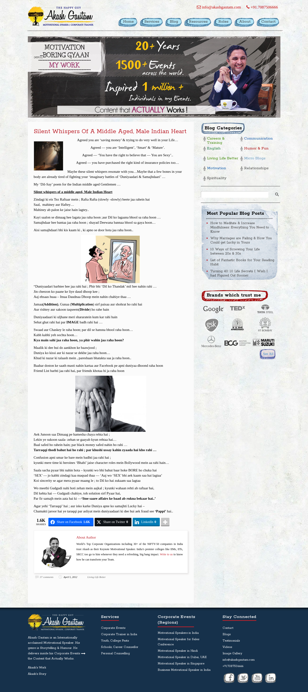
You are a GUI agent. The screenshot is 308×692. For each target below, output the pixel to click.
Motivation (216, 168)
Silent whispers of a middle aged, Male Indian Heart (110, 131)
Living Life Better (96, 577)
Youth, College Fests (115, 641)
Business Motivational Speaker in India (184, 670)
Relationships (256, 168)
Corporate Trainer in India (119, 634)
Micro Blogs (255, 158)
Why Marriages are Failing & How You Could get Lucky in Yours (241, 240)
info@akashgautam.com (219, 7)
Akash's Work (37, 667)
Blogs (227, 634)
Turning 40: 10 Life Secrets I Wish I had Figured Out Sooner (239, 273)
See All (268, 354)
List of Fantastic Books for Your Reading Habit (242, 262)
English (214, 148)
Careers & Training (215, 140)
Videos (227, 647)
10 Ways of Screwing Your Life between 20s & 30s (235, 251)
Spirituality (216, 178)
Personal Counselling (115, 653)
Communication (258, 138)
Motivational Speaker (58, 643)
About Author (86, 537)
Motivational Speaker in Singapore (181, 663)
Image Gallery (232, 653)
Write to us (166, 554)
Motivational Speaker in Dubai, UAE (182, 657)
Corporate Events (113, 628)
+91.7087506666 (262, 7)
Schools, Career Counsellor (119, 647)
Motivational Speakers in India (178, 633)
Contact (228, 628)
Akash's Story (37, 674)
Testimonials (231, 641)
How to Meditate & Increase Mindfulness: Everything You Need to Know (239, 227)
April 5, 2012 (70, 577)
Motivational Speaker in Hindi (178, 651)
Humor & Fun (256, 148)
